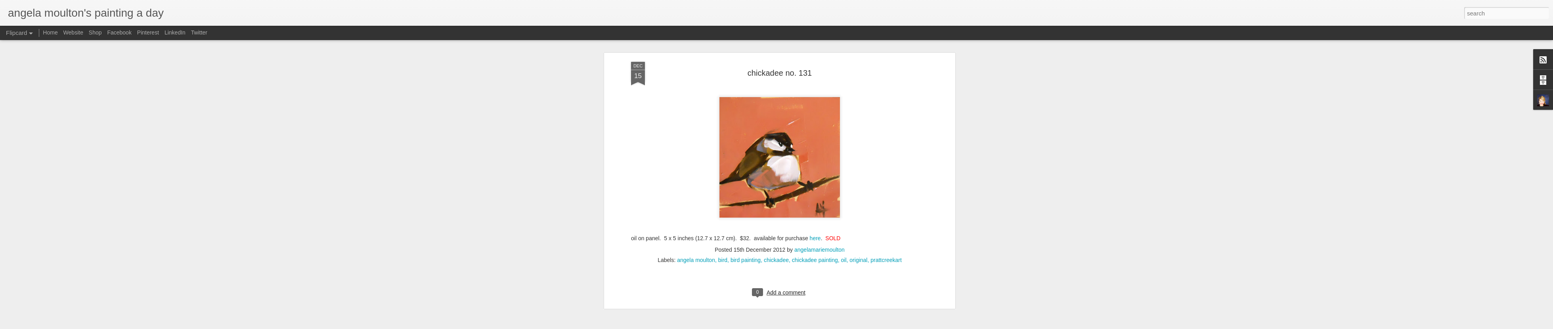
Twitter (199, 32)
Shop (95, 32)
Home (50, 32)
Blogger (833, 324)
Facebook (119, 32)
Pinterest (148, 32)
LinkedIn (175, 32)
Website (73, 32)
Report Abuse (856, 324)
